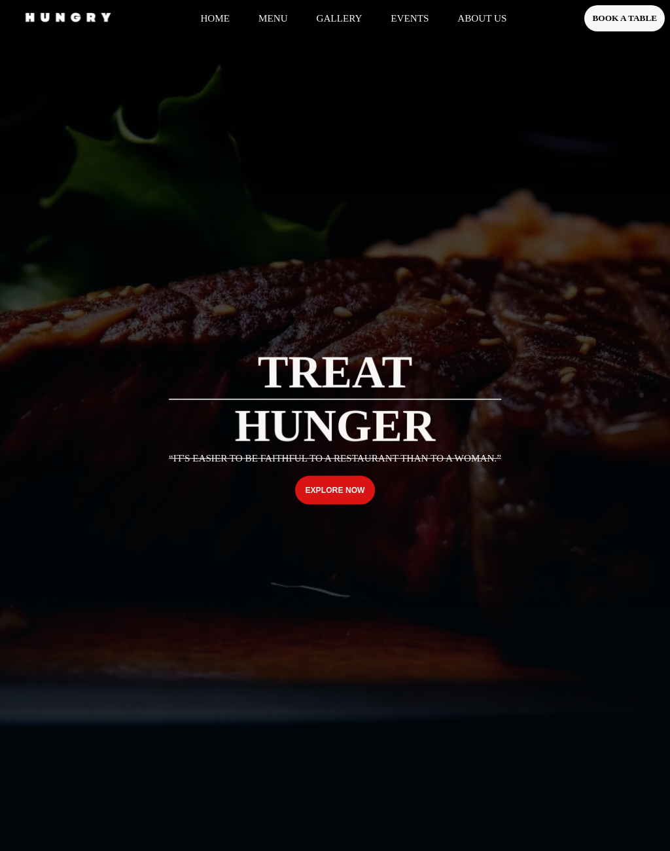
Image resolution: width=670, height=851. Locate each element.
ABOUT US (481, 18)
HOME (215, 18)
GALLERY (339, 18)
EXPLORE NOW (334, 490)
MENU (273, 18)
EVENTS (410, 18)
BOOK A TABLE (624, 18)
